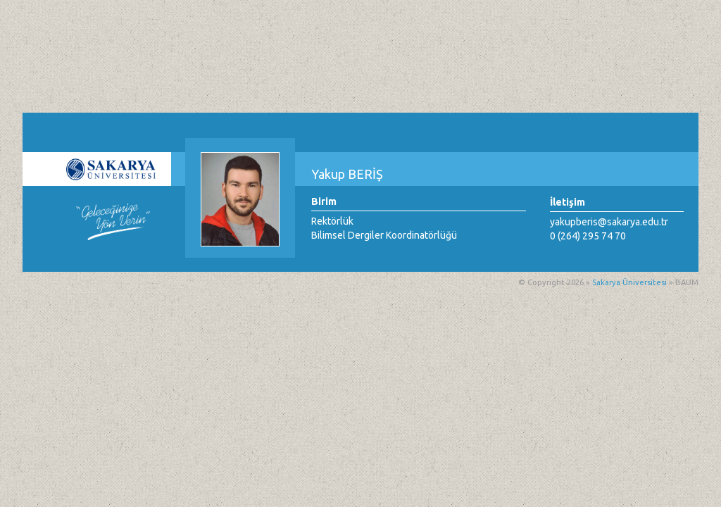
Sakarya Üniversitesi (629, 282)
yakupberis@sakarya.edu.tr (609, 221)
